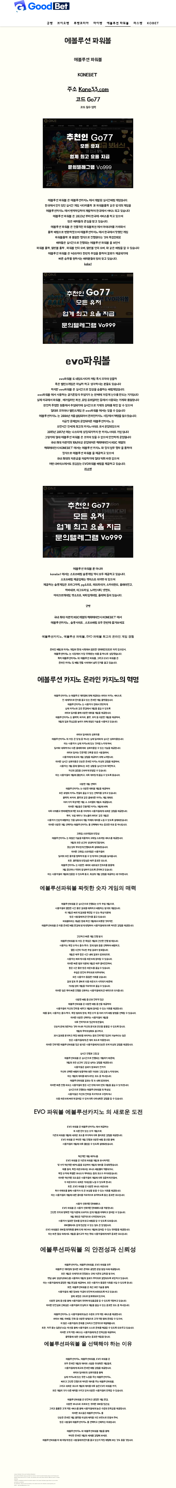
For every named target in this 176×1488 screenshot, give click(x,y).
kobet (88, 263)
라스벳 (88, 469)
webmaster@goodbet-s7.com (24, 1485)
